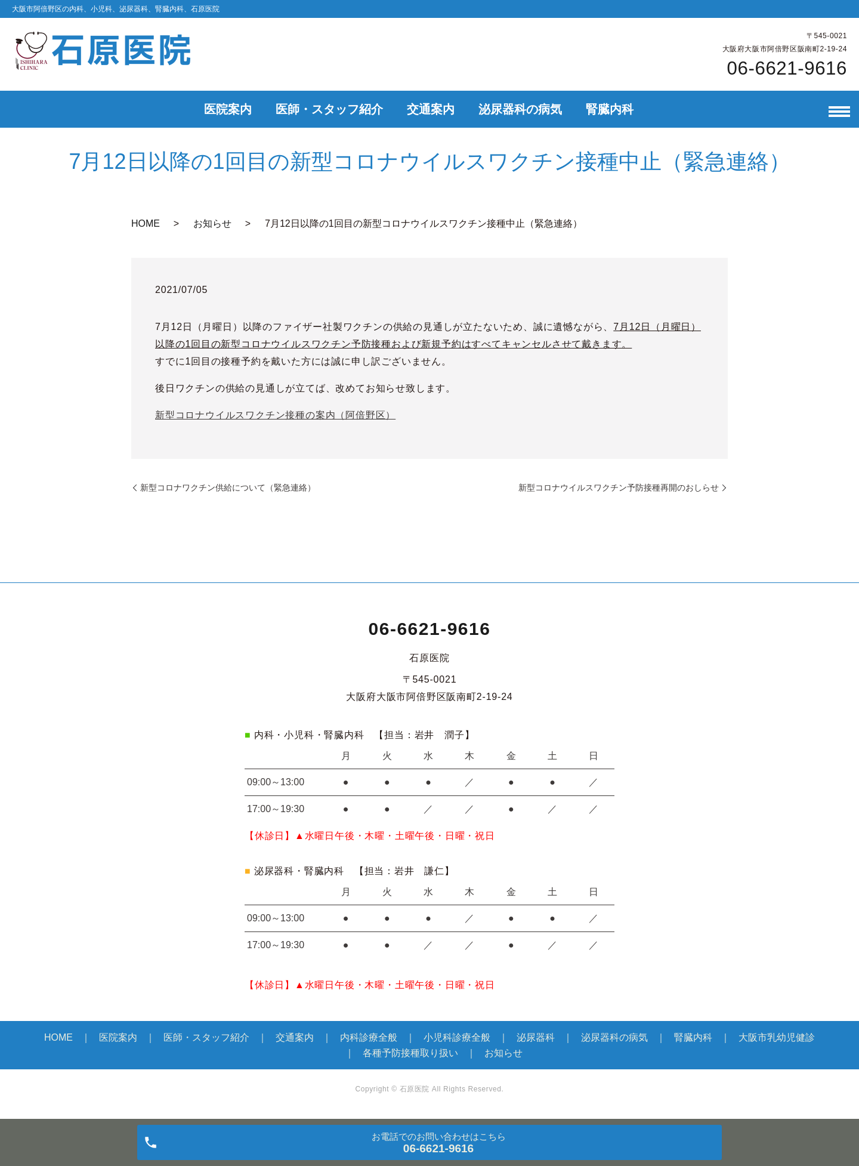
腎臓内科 (610, 109)
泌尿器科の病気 (520, 109)
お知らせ (212, 223)
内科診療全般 (368, 1037)
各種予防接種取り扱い (410, 1053)
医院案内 (228, 109)
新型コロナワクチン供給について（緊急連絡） (228, 487)
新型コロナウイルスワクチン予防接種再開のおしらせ (618, 487)
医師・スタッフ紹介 (329, 109)
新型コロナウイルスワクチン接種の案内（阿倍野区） (275, 415)
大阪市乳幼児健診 (777, 1037)
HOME (145, 223)
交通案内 (431, 109)
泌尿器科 (536, 1037)
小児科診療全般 (457, 1037)
